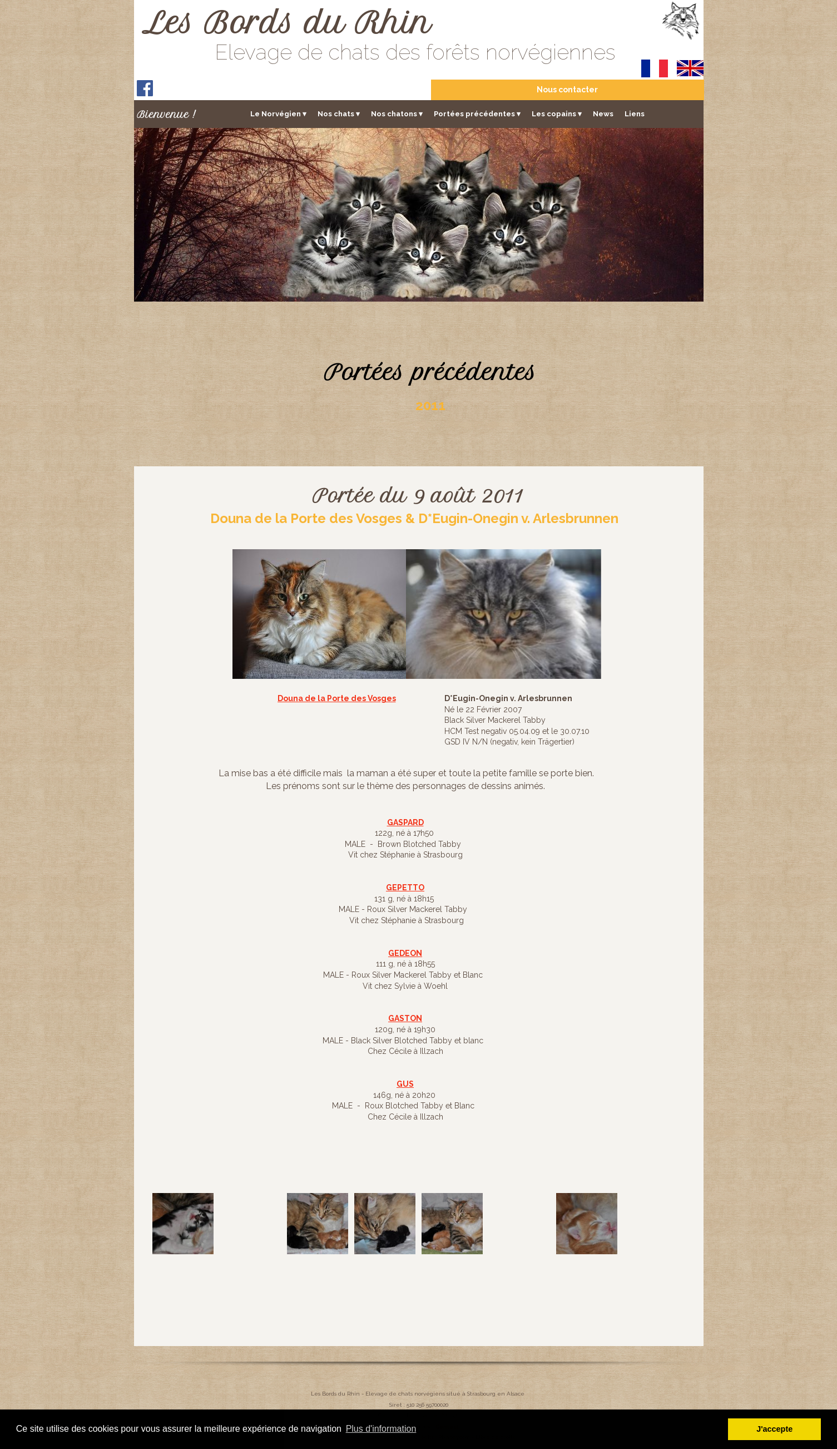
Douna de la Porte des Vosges (337, 698)
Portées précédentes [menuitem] (477, 114)
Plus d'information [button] (381, 1428)
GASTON (405, 1018)
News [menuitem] (603, 113)
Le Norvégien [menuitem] (278, 114)
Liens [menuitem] (635, 113)
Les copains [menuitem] (557, 114)
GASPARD (405, 822)
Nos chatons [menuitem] (397, 114)
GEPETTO (405, 887)
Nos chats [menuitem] (339, 114)
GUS (405, 1084)
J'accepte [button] (774, 1429)
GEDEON (405, 953)
